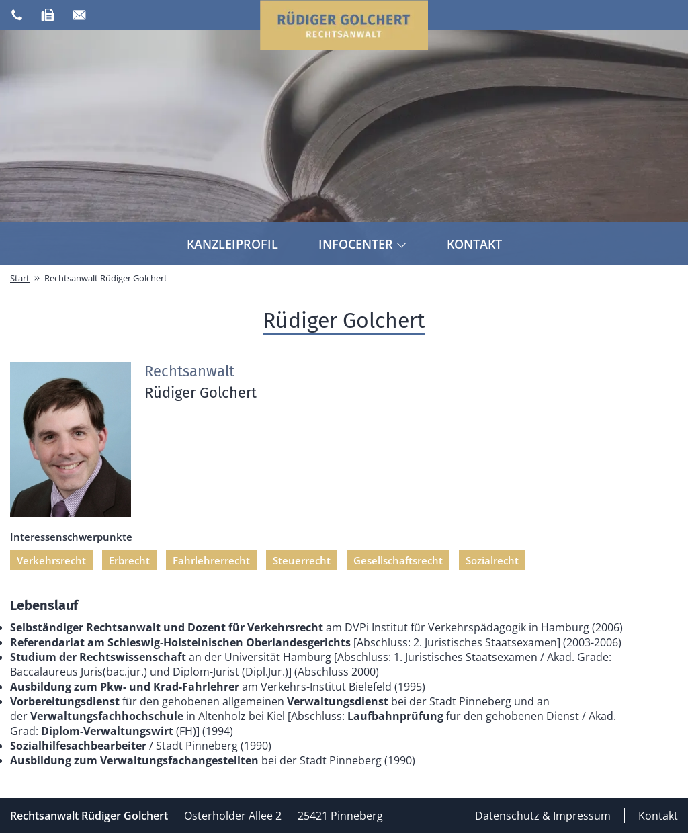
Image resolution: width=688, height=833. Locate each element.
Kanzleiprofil (232, 244)
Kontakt (474, 244)
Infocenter (362, 244)
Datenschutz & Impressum (543, 815)
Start (20, 278)
